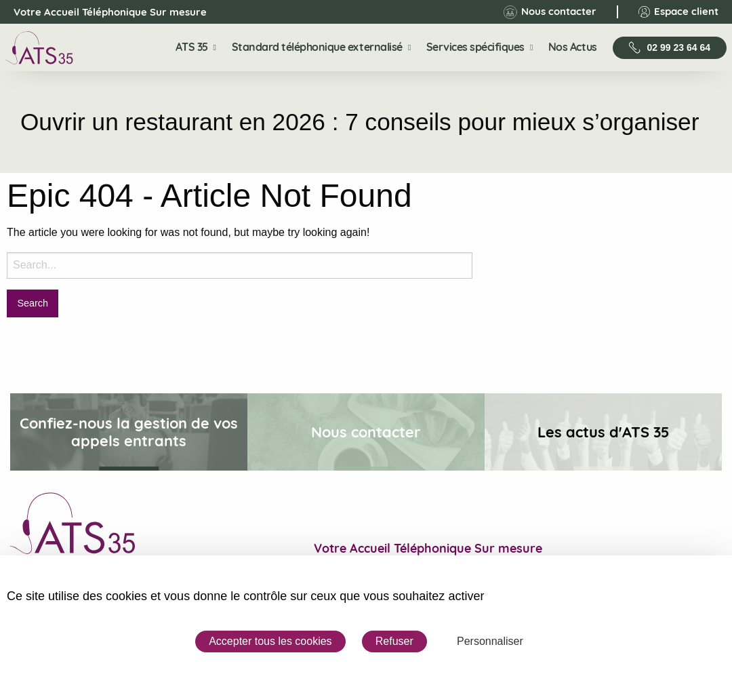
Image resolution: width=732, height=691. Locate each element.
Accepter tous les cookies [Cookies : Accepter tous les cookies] (270, 641)
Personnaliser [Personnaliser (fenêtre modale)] (490, 641)
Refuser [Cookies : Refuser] (394, 641)
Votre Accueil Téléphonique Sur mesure (98, 12)
